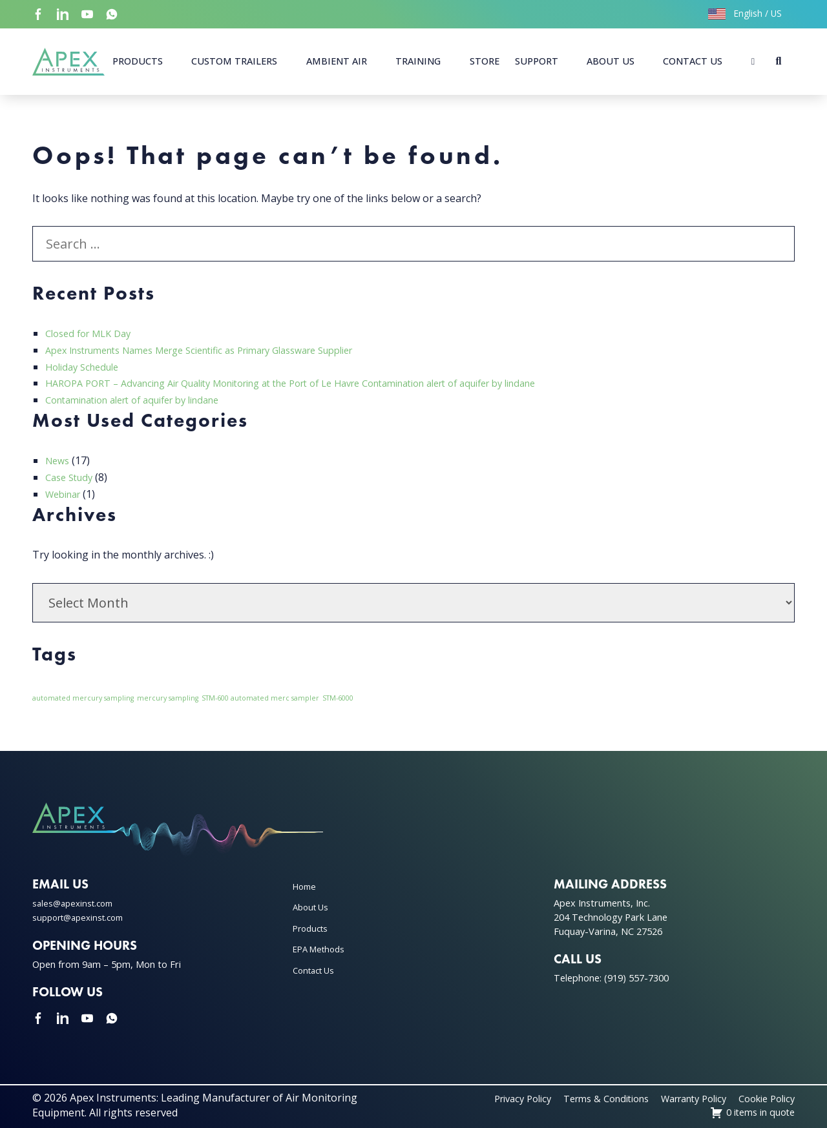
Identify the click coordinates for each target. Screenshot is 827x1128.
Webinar (66, 494)
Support (536, 61)
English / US (745, 13)
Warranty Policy (680, 1098)
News (58, 460)
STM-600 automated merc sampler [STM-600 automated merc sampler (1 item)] (260, 697)
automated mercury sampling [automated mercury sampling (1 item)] (83, 697)
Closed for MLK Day (93, 333)
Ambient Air (336, 61)
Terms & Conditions (582, 1098)
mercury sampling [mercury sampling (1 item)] (167, 697)
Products (137, 61)
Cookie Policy (763, 1098)
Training (418, 61)
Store (484, 61)
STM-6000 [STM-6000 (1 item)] (337, 697)
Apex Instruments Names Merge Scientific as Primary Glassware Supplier (221, 350)
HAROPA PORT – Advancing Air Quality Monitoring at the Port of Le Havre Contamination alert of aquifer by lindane (325, 383)
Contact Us (692, 61)
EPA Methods (322, 949)
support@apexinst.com (82, 917)
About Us (610, 61)
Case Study (71, 477)
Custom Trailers (234, 61)
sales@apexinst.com (76, 903)
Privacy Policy (489, 1098)
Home (306, 886)
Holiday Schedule (86, 367)
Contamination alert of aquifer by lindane (145, 400)
